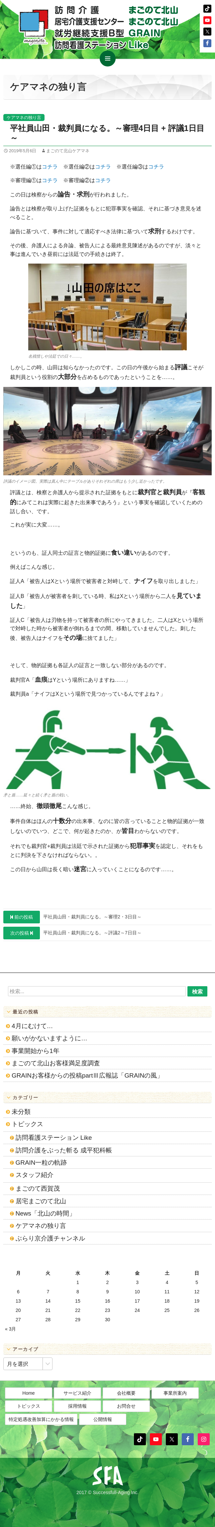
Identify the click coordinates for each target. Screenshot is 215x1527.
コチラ (50, 167)
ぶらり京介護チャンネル (50, 1238)
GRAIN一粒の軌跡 (41, 1162)
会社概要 (126, 1393)
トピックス (27, 1123)
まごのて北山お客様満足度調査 (56, 1063)
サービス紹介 (77, 1393)
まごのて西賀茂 (38, 1188)
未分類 (21, 1111)
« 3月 (10, 1329)
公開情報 (102, 1419)
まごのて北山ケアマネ (67, 150)
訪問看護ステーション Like (54, 1137)
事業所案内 (175, 1393)
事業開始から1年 (35, 1050)
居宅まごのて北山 (41, 1201)
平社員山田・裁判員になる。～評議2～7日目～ (72, 933)
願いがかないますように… (49, 1038)
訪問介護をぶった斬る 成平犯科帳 (64, 1150)
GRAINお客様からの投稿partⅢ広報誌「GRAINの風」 (87, 1075)
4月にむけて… (32, 1025)
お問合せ (126, 1406)
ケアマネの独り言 (24, 117)
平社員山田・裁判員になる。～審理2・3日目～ (72, 917)
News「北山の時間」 (45, 1213)
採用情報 (77, 1406)
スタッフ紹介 (35, 1174)
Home (28, 1393)
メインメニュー (108, 58)
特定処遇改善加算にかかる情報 (41, 1419)
